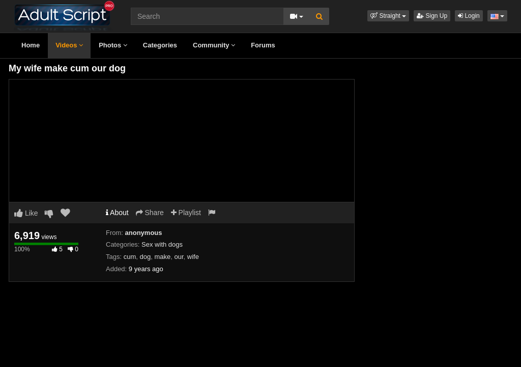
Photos (113, 45)
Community (214, 45)
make (162, 256)
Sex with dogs (162, 244)
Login (469, 15)
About (117, 212)
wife (193, 256)
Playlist (186, 212)
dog (145, 256)
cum (130, 256)
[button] (388, 15)
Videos (69, 45)
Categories (160, 45)
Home (30, 45)
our (178, 256)
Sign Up (432, 15)
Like (26, 213)
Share (150, 212)
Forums (263, 45)
